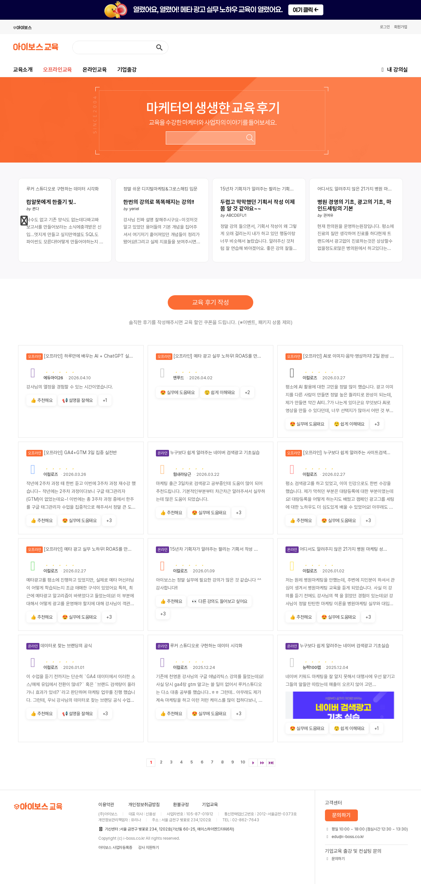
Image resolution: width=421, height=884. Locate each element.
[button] (24, 221)
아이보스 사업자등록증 (115, 847)
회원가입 (400, 27)
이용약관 (106, 804)
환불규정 (181, 804)
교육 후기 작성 (210, 302)
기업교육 (210, 804)
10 (242, 762)
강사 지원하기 (148, 847)
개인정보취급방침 (144, 804)
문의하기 (341, 815)
